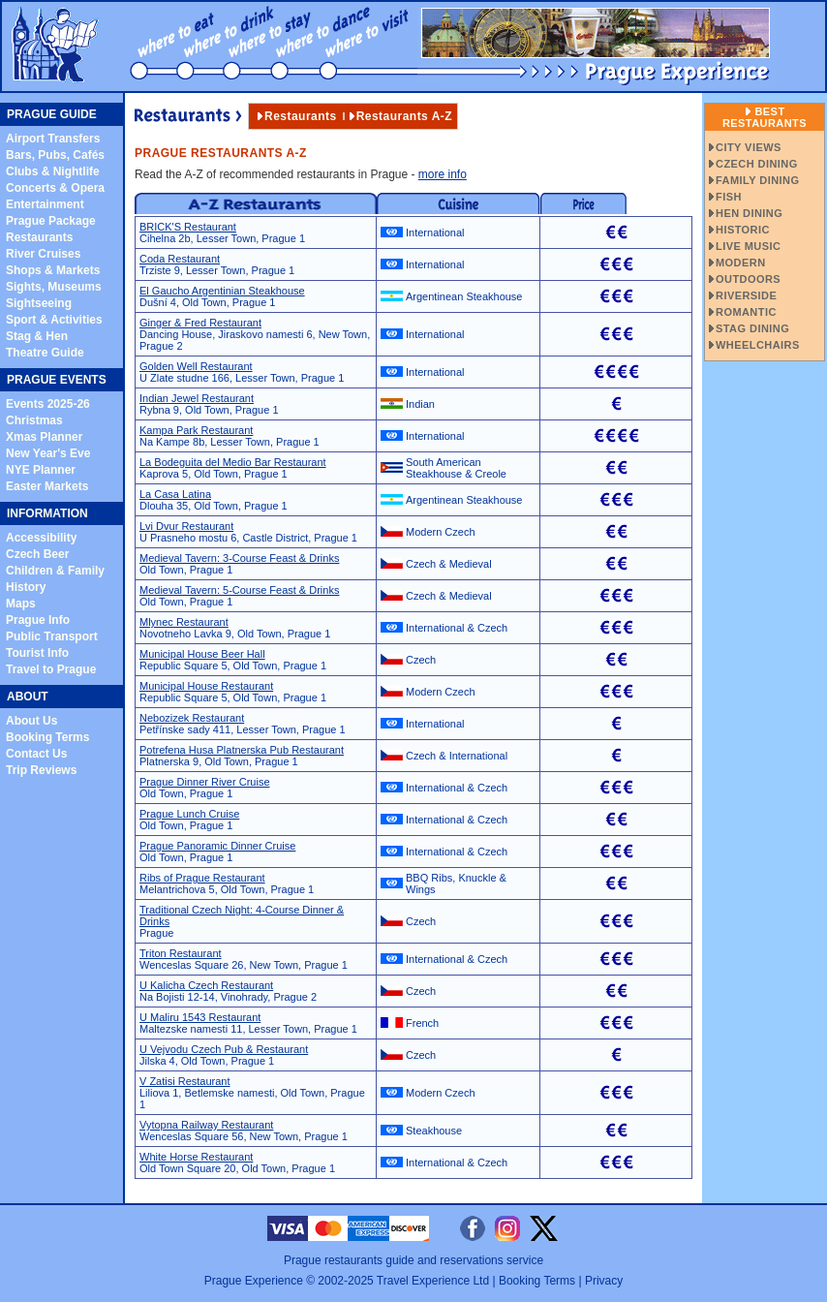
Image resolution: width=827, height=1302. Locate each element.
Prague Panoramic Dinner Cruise (217, 846)
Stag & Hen (37, 336)
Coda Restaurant (179, 258)
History (26, 587)
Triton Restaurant (180, 953)
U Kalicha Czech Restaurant (206, 985)
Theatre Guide (45, 352)
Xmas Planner (44, 437)
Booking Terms (47, 737)
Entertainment (45, 204)
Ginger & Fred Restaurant (200, 322)
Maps (21, 603)
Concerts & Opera (55, 188)
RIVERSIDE (746, 295)
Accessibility (41, 537)
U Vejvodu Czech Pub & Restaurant (223, 1049)
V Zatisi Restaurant (184, 1081)
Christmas (34, 420)
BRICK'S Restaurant (187, 226)
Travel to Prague (51, 669)
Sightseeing (39, 303)
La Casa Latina (175, 494)
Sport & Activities (54, 319)
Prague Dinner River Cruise (204, 782)
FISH (729, 196)
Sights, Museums (54, 287)
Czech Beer (37, 554)
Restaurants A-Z (404, 116)
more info (442, 174)
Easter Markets (47, 486)
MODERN (741, 262)
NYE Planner (41, 470)
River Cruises (43, 254)
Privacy (604, 1280)
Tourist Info (37, 653)
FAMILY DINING (757, 180)
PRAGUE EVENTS (57, 380)
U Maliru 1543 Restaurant (199, 1017)
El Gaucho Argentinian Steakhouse (222, 290)
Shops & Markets (53, 270)
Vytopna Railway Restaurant (206, 1125)
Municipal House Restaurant (206, 686)
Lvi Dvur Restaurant (186, 526)
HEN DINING (749, 213)
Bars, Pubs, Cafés (55, 155)
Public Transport (52, 636)
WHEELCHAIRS (758, 345)
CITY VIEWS (748, 147)
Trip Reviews (41, 770)
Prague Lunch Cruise (189, 814)
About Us (31, 721)
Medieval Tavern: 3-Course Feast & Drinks (239, 558)
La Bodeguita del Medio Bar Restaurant (232, 462)
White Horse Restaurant (196, 1156)
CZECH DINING (757, 164)
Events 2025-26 (48, 404)
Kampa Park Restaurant (196, 430)
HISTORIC (743, 229)
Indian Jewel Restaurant (196, 398)
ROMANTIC (746, 312)
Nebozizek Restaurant (191, 718)
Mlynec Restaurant (184, 622)
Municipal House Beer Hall (202, 654)
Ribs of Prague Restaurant (202, 878)
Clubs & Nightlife (53, 171)
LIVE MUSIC (748, 246)
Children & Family (55, 570)
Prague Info (38, 620)
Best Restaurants (764, 117)
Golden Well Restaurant (196, 366)
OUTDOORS (748, 279)
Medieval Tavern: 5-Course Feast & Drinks (239, 590)
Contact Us (36, 753)
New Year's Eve (48, 453)
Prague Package (51, 221)
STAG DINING (752, 328)
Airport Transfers (53, 138)
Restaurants (39, 237)
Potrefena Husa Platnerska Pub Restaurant (241, 750)
